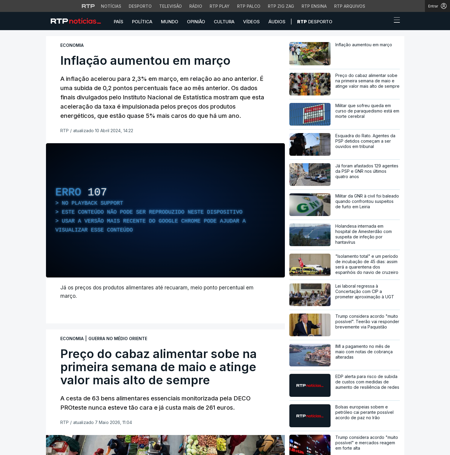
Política (142, 21)
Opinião (196, 21)
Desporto (314, 21)
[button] (385, 21)
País (118, 21)
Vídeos (251, 21)
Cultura (224, 21)
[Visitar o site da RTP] (88, 6)
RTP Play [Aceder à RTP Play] (220, 6)
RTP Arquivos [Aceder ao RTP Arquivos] (349, 6)
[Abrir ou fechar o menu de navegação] (395, 21)
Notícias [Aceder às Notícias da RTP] (111, 6)
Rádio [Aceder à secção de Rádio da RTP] (195, 6)
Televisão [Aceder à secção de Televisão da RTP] (170, 6)
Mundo (169, 21)
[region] (165, 210)
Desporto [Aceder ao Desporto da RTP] (140, 6)
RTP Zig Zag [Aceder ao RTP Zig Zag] (281, 6)
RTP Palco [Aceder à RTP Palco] (248, 6)
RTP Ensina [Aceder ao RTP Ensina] (314, 6)
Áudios (276, 21)
